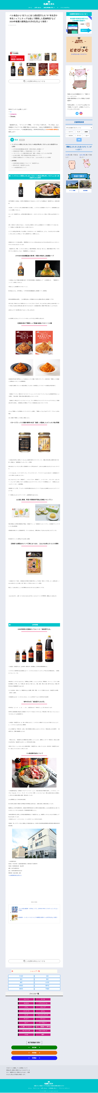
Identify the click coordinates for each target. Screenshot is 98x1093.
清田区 (21, 988)
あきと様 (82, 155)
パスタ (26, 1035)
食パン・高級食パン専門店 (42, 1027)
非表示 (21, 139)
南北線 (34, 1047)
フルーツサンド (43, 1031)
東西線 (34, 1053)
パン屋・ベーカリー (26, 1027)
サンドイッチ (26, 1031)
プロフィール (36, 1088)
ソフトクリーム (43, 1003)
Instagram (13, 114)
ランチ (26, 1015)
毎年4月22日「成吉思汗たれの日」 (22, 165)
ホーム (30, 7)
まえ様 (67, 155)
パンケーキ (26, 1011)
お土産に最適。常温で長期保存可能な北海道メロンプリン (27, 155)
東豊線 (34, 1058)
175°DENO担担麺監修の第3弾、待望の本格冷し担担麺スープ (28, 149)
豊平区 (47, 985)
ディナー (26, 1019)
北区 (47, 976)
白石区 (47, 982)
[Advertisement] (34, 38)
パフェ (26, 1007)
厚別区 (21, 985)
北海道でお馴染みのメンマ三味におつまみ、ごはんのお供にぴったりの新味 (32, 157)
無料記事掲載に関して (49, 7)
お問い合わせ (37, 7)
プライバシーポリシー (64, 1088)
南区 (21, 982)
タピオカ (26, 1003)
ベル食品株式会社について (19, 167)
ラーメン (42, 1019)
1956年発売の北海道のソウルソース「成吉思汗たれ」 (26, 163)
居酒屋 (86, 131)
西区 (47, 979)
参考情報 (14, 160)
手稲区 (47, 988)
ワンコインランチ (43, 1015)
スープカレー (43, 1023)
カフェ (43, 1011)
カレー (26, 1023)
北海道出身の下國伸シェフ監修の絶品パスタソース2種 (26, 151)
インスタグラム (65, 7)
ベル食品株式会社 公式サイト (15, 875)
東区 (21, 979)
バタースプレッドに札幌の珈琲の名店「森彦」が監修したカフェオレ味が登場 (32, 153)
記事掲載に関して (53, 1088)
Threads (12, 116)
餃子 (43, 1035)
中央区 (21, 976)
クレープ (42, 1007)
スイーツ (26, 999)
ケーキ (43, 999)
